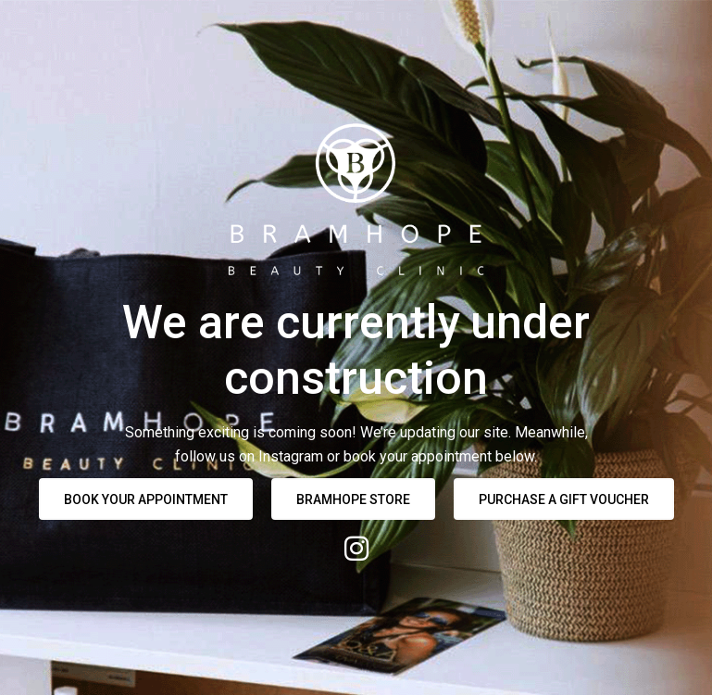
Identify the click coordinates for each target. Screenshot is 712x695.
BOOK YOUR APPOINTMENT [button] (146, 499)
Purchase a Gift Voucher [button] (564, 499)
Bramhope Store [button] (353, 499)
